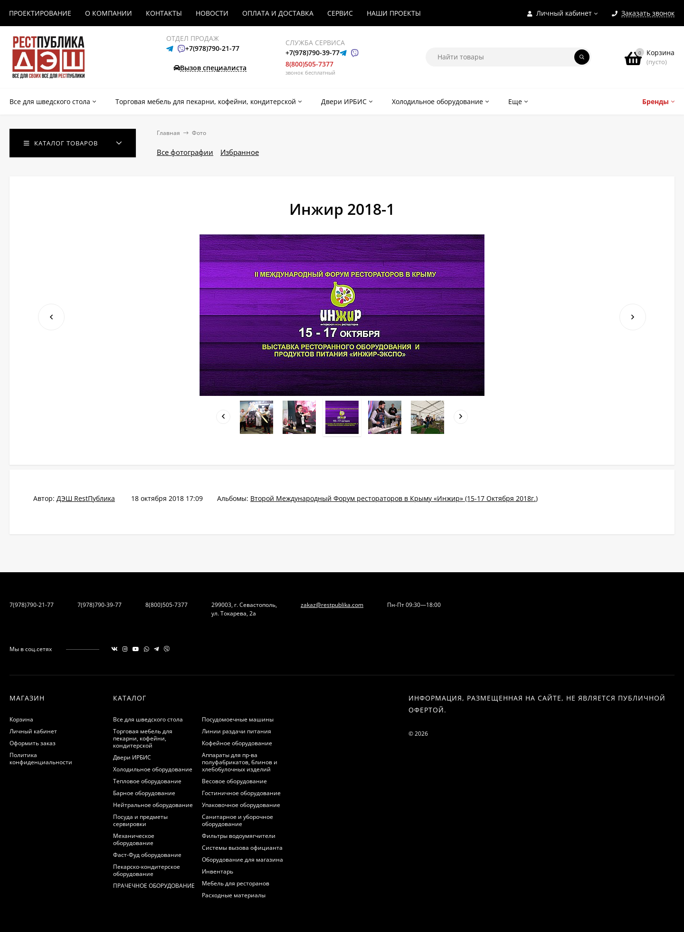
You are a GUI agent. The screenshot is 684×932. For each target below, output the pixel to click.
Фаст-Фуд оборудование (147, 855)
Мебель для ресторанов (235, 883)
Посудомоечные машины (238, 719)
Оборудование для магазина (242, 859)
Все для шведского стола (148, 719)
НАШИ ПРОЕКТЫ (394, 13)
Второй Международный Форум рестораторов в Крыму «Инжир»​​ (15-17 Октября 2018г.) (394, 498)
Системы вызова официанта (242, 848)
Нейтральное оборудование (153, 805)
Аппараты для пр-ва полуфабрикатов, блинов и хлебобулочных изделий (239, 762)
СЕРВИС (340, 13)
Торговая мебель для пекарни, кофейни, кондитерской (142, 738)
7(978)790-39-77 (99, 605)
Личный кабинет (33, 731)
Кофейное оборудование (237, 743)
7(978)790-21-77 (32, 605)
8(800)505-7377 (309, 63)
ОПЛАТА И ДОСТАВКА (278, 13)
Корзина (21, 719)
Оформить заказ (33, 743)
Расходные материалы (234, 895)
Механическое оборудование (133, 839)
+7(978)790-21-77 (212, 48)
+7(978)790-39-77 (312, 52)
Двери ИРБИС (132, 757)
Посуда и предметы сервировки (140, 820)
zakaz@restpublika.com (332, 605)
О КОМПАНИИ (108, 13)
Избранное (239, 152)
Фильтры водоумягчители (239, 836)
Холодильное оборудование (152, 769)
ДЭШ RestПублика (86, 498)
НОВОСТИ (212, 13)
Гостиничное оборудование (241, 793)
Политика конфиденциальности (41, 758)
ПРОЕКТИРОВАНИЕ (40, 13)
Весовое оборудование (234, 781)
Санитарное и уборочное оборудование (237, 820)
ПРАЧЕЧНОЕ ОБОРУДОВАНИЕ (154, 886)
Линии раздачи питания (236, 731)
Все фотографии (185, 152)
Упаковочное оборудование (241, 805)
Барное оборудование (144, 793)
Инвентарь (217, 871)
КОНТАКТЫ (164, 13)
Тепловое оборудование (147, 781)
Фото (199, 133)
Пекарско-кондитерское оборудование (146, 870)
